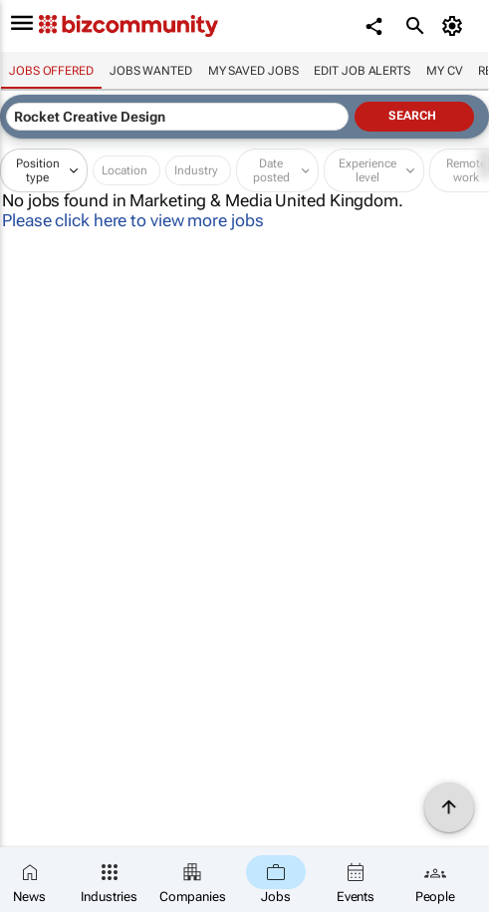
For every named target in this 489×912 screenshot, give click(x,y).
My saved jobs (253, 71)
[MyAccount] (454, 26)
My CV (444, 71)
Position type (38, 170)
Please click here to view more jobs (133, 220)
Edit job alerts (362, 71)
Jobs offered (51, 71)
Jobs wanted (151, 71)
